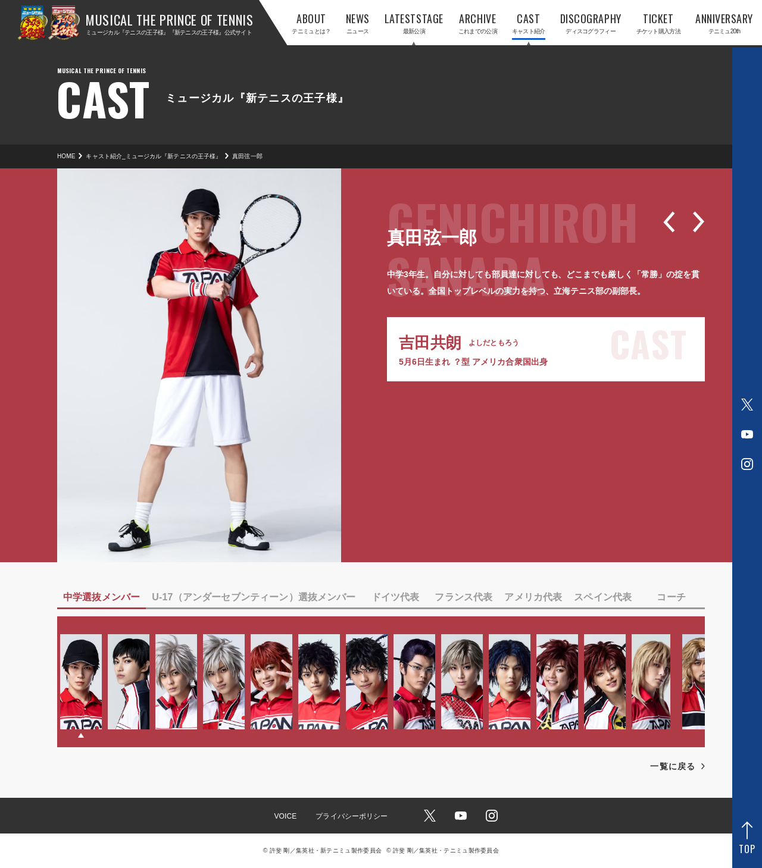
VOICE (285, 816)
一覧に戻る (672, 766)
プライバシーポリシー (352, 816)
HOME (66, 156)
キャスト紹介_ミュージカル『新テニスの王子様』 (153, 156)
